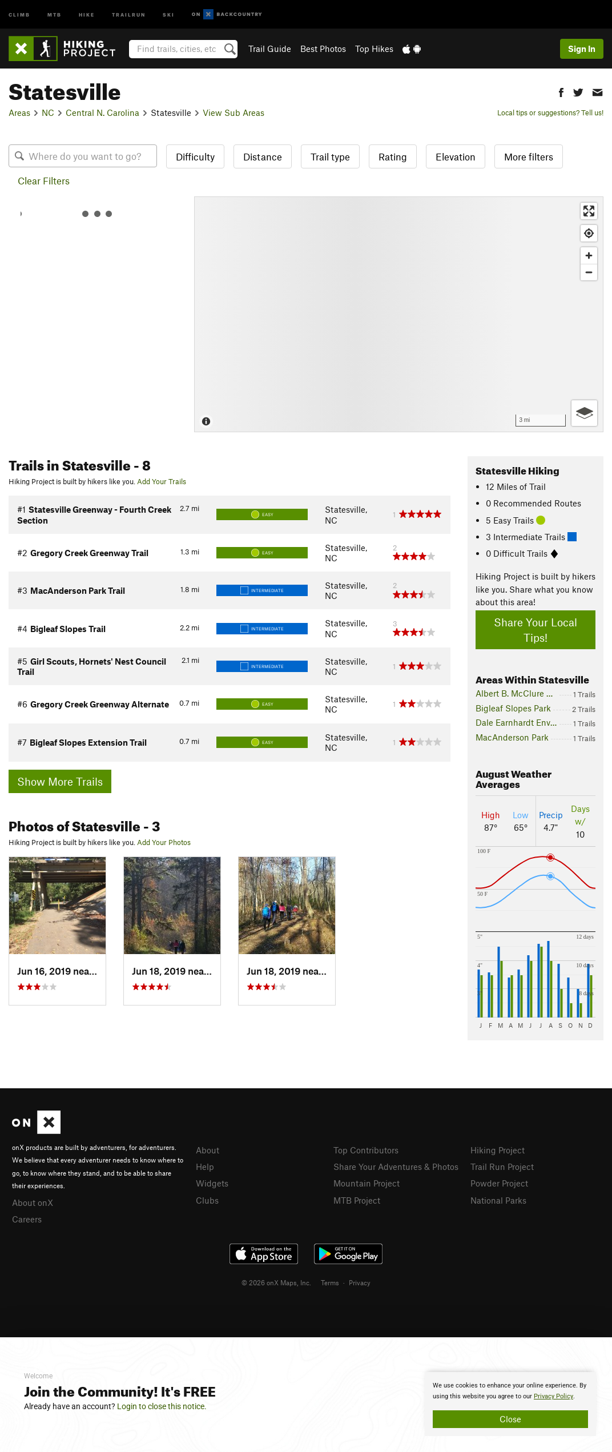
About (207, 1150)
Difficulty (195, 156)
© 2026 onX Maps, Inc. (276, 1282)
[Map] (399, 314)
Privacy (360, 1282)
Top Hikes (374, 48)
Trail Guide (269, 48)
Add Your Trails (161, 481)
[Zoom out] (589, 272)
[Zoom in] (589, 255)
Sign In (581, 48)
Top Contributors (365, 1150)
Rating (393, 156)
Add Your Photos (164, 842)
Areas (19, 112)
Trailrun (129, 14)
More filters (528, 156)
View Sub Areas (233, 112)
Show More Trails (60, 781)
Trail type (330, 156)
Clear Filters (44, 180)
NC (48, 112)
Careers (27, 1219)
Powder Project (499, 1183)
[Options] (584, 413)
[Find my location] (589, 233)
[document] (510, 1404)
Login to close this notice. (162, 1406)
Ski (169, 14)
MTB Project (356, 1200)
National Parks (498, 1200)
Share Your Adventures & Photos (395, 1166)
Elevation (456, 156)
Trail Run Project (502, 1166)
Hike (87, 14)
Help (205, 1166)
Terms (330, 1282)
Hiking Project (497, 1150)
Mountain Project (366, 1183)
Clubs (207, 1200)
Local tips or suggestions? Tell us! (550, 112)
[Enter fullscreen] (589, 211)
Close (510, 1419)
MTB (54, 14)
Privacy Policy (553, 1396)
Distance (262, 156)
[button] (561, 91)
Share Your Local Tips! (535, 630)
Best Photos (323, 48)
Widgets (212, 1183)
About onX (32, 1202)
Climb (19, 14)
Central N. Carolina (102, 112)
